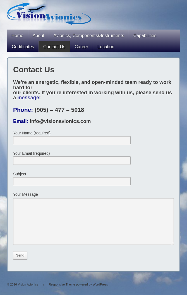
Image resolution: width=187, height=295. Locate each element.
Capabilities (145, 35)
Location (105, 46)
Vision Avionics (28, 292)
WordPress (100, 292)
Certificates (23, 46)
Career (81, 46)
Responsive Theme (62, 292)
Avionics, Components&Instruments (89, 35)
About (38, 35)
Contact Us (54, 46)
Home (17, 35)
